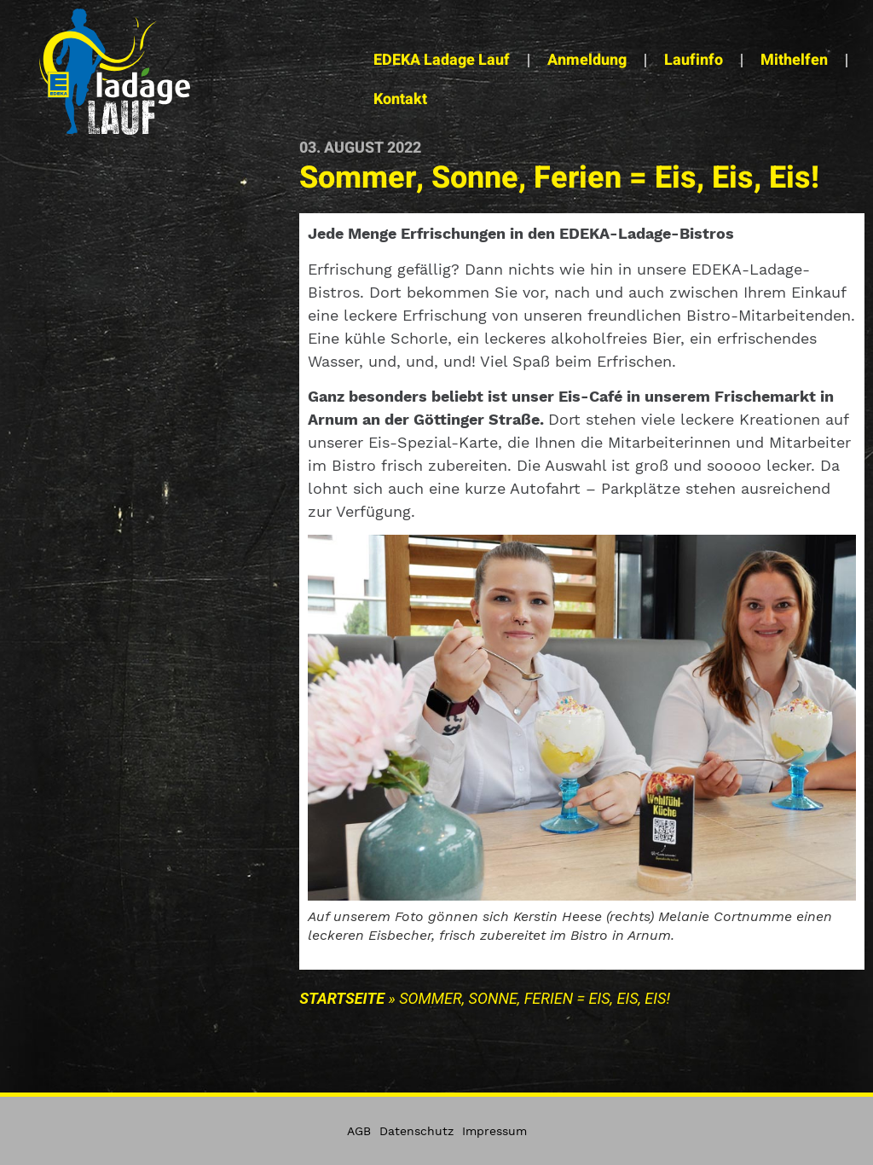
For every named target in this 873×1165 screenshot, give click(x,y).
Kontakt (400, 99)
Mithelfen (794, 60)
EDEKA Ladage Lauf (441, 60)
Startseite (341, 998)
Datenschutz (416, 1131)
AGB (359, 1131)
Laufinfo (693, 60)
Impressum (494, 1131)
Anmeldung (587, 60)
